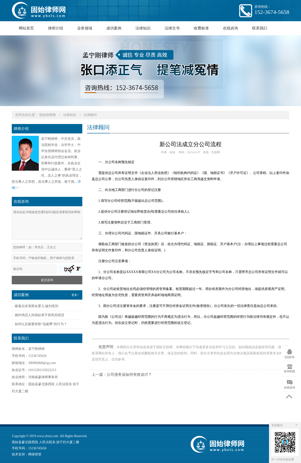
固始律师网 (47, 115)
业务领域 (84, 28)
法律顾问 (90, 115)
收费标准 (201, 28)
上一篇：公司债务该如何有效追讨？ (122, 374)
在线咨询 (230, 28)
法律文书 (172, 28)
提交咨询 (47, 280)
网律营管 (34, 454)
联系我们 (259, 28)
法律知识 (142, 28)
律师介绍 (55, 28)
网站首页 (26, 28)
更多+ (75, 295)
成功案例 (113, 28)
